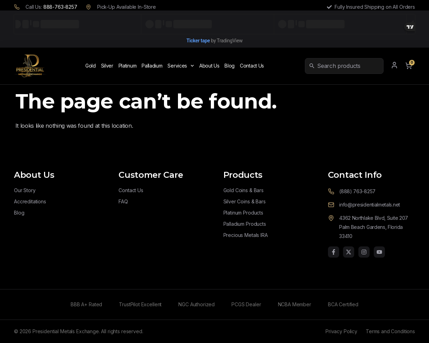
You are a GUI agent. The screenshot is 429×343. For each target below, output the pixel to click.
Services (180, 66)
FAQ (123, 201)
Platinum (128, 66)
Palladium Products (244, 224)
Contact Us (252, 66)
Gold (90, 66)
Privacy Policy (341, 331)
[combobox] (348, 65)
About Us (209, 66)
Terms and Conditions (390, 331)
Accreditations (30, 201)
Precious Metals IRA (245, 235)
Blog (229, 66)
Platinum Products (243, 213)
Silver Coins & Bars (244, 201)
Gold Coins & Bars (243, 190)
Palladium (152, 66)
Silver (107, 66)
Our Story (25, 190)
